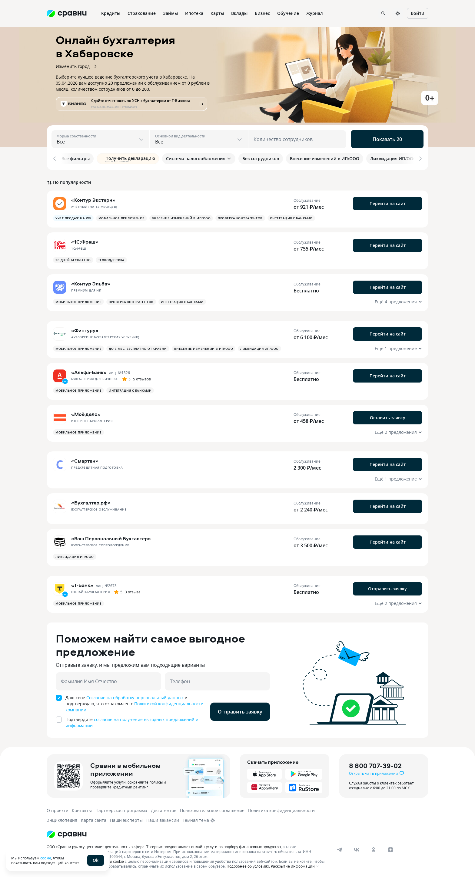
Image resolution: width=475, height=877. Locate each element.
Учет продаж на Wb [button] (73, 217)
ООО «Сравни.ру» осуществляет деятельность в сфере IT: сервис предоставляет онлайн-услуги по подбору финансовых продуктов (164, 845)
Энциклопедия (62, 819)
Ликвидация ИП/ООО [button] (259, 347)
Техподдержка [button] (111, 259)
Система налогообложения (198, 158)
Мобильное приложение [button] (121, 217)
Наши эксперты (126, 819)
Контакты (82, 809)
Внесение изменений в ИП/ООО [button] (181, 217)
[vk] (357, 848)
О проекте (57, 809)
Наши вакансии (162, 819)
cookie (45, 857)
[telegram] (340, 848)
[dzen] (390, 848)
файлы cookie (112, 860)
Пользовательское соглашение (212, 809)
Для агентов (163, 809)
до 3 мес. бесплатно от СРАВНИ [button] (138, 347)
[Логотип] (67, 833)
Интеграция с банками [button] (291, 217)
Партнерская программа (121, 809)
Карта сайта (93, 819)
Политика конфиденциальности (281, 809)
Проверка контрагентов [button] (240, 217)
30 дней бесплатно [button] (73, 259)
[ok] (373, 848)
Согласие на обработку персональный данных (135, 696)
